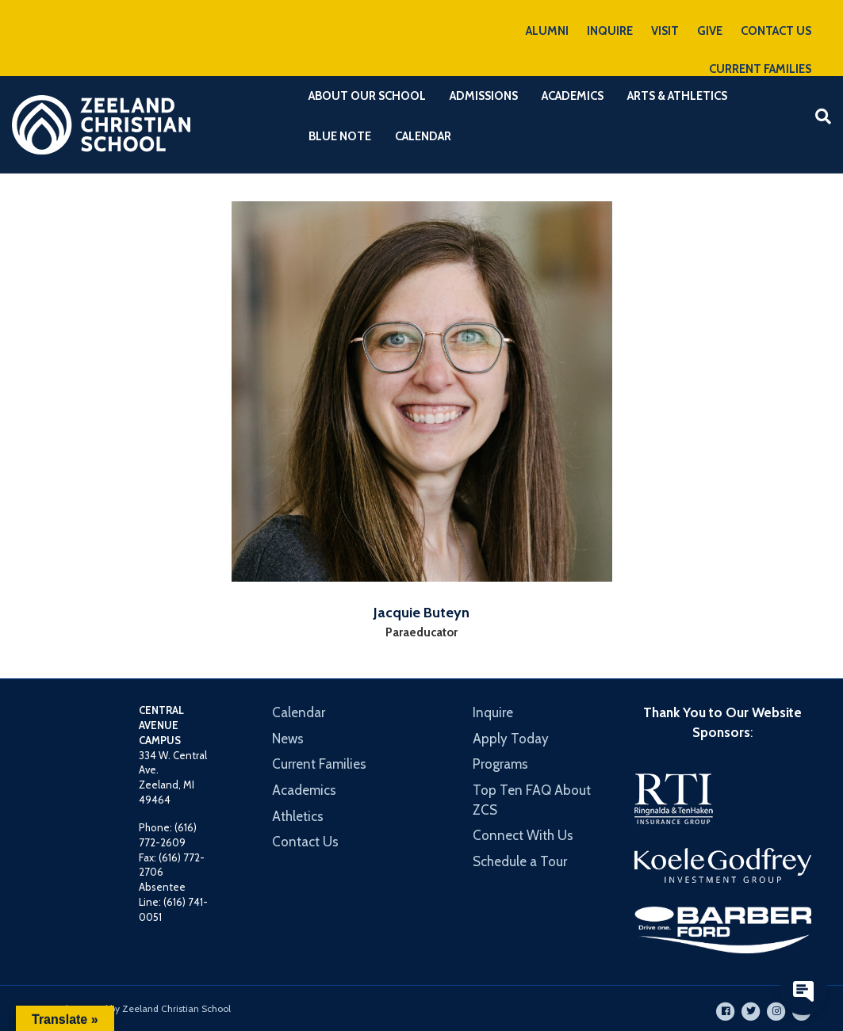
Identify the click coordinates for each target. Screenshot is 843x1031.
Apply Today (511, 739)
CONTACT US (776, 31)
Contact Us (305, 842)
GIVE (709, 31)
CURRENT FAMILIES (760, 69)
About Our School (367, 96)
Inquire (493, 712)
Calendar (423, 136)
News (288, 739)
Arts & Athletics (677, 96)
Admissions (484, 96)
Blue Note (339, 136)
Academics (573, 96)
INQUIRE (610, 31)
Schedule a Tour (520, 861)
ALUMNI (547, 31)
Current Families (319, 764)
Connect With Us (523, 835)
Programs (500, 764)
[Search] (817, 116)
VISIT (665, 31)
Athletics (298, 816)
